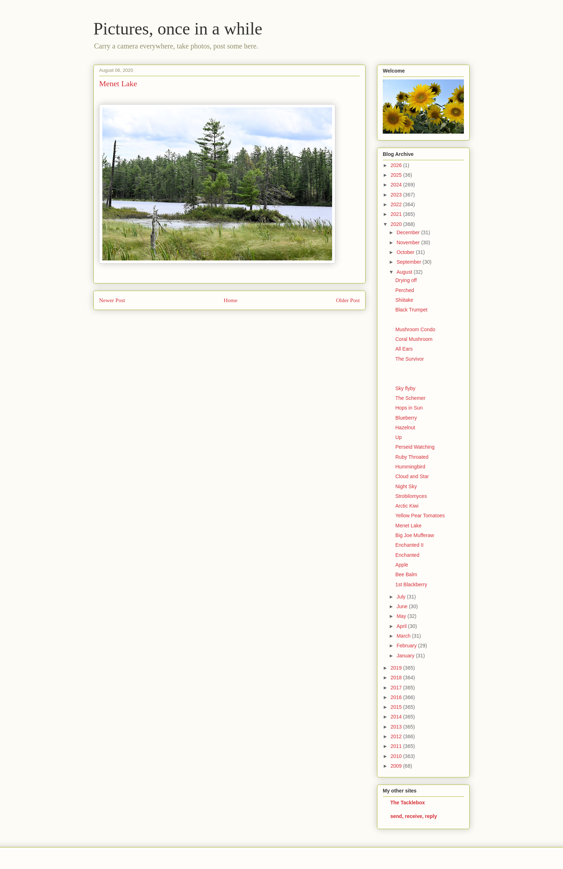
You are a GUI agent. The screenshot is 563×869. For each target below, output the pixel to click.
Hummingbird (410, 467)
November (408, 242)
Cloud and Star (412, 476)
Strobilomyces (411, 496)
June (402, 606)
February (407, 645)
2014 (397, 717)
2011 (397, 746)
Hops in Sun (409, 408)
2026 (397, 165)
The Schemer (410, 398)
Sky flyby (405, 388)
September (409, 262)
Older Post (348, 300)
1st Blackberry (411, 584)
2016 (397, 697)
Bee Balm (406, 574)
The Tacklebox (407, 802)
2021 (397, 214)
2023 (397, 195)
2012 (397, 736)
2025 (397, 175)
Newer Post (112, 300)
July (401, 597)
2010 (397, 756)
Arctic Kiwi (407, 506)
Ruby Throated (411, 457)
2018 (397, 677)
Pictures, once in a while (177, 28)
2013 (397, 727)
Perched (404, 290)
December (408, 232)
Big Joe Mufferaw (414, 535)
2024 (397, 185)
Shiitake (404, 300)
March (404, 636)
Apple (401, 565)
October (406, 252)
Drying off (406, 280)
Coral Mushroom (413, 339)
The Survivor (409, 359)
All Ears (404, 349)
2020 (397, 224)
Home (230, 300)
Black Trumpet (411, 310)
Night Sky (406, 486)
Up (398, 437)
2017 (397, 687)
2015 (397, 707)
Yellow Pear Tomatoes (420, 515)
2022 (397, 204)
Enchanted (407, 555)
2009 (397, 766)
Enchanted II (409, 545)
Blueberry (406, 418)
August (404, 272)
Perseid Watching (414, 447)
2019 (397, 668)
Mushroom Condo (415, 329)
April (402, 626)
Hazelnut (405, 427)
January (406, 655)
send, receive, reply (413, 816)
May (401, 616)
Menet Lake (408, 525)
